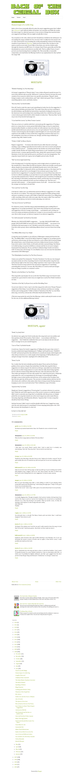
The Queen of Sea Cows (21, 701)
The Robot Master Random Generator (25, 680)
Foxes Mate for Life (20, 724)
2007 (15, 757)
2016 (15, 632)
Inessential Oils (19, 727)
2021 (15, 625)
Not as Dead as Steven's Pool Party (24, 703)
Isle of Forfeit (19, 699)
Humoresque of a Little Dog (22, 25)
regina (17, 513)
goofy (16, 426)
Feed (24, 17)
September (19, 661)
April (17, 746)
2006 (15, 759)
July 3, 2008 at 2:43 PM (25, 513)
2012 (15, 642)
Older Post (58, 581)
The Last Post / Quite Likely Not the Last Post (32, 603)
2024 (15, 622)
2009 (15, 649)
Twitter (19, 17)
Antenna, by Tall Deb (20, 710)
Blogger (40, 771)
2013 (15, 639)
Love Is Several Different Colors (23, 734)
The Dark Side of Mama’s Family (28, 596)
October (18, 658)
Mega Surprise (19, 687)
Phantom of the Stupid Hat (22, 692)
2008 (15, 651)
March (17, 749)
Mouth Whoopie (19, 741)
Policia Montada (19, 739)
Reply (16, 430)
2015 (15, 634)
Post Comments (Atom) (25, 584)
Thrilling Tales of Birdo (26, 611)
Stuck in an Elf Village (21, 670)
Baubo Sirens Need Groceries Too (24, 732)
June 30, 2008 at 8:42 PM (29, 467)
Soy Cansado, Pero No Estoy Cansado (25, 736)
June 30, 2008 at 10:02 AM (28, 445)
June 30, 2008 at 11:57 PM (28, 495)
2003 (15, 767)
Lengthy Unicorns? (20, 675)
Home (13, 17)
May (17, 744)
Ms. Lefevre (18, 694)
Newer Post (15, 581)
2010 (15, 647)
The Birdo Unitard (20, 682)
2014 (15, 637)
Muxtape (29, 43)
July (17, 666)
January (18, 754)
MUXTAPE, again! (36, 326)
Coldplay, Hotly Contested (22, 677)
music (19, 416)
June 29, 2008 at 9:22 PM (25, 426)
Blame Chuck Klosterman (22, 729)
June (17, 668)
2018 (15, 627)
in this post (16, 30)
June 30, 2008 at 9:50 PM (25, 480)
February (18, 751)
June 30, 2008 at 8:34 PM (25, 456)
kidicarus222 (19, 467)
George (17, 456)
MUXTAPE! (36, 82)
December (18, 654)
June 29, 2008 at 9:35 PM (28, 435)
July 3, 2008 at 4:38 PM (29, 535)
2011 (15, 644)
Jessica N (17, 524)
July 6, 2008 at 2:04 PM (26, 548)
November (19, 656)
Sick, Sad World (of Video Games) (24, 716)
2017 (15, 629)
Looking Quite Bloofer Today (23, 689)
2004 (15, 764)
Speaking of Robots (20, 684)
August (18, 663)
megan (17, 480)
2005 (15, 762)
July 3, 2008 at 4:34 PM (26, 524)
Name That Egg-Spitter (21, 718)
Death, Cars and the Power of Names (24, 696)
